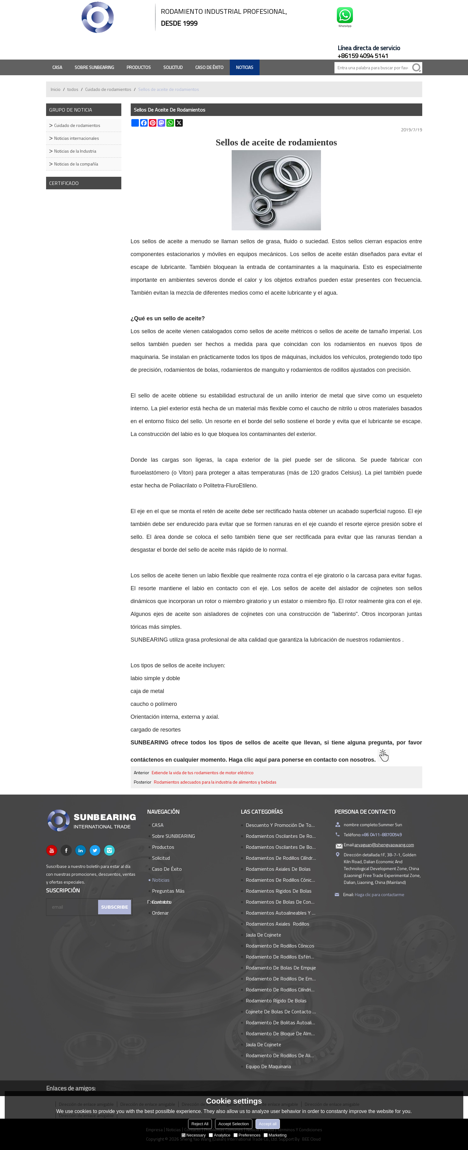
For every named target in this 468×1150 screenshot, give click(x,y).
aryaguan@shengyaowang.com (384, 844)
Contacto (162, 902)
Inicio (55, 89)
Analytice (219, 1135)
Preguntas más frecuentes (166, 891)
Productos (139, 67)
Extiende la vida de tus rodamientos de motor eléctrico (203, 772)
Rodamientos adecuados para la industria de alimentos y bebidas (215, 782)
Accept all (267, 1123)
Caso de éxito (209, 67)
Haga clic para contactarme (379, 894)
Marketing (275, 1135)
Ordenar (160, 912)
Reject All (200, 1123)
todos (72, 89)
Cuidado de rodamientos (108, 89)
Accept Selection (233, 1123)
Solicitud (173, 67)
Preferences (247, 1135)
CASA (57, 67)
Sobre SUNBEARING (94, 67)
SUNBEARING (149, 640)
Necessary (193, 1135)
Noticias (244, 67)
